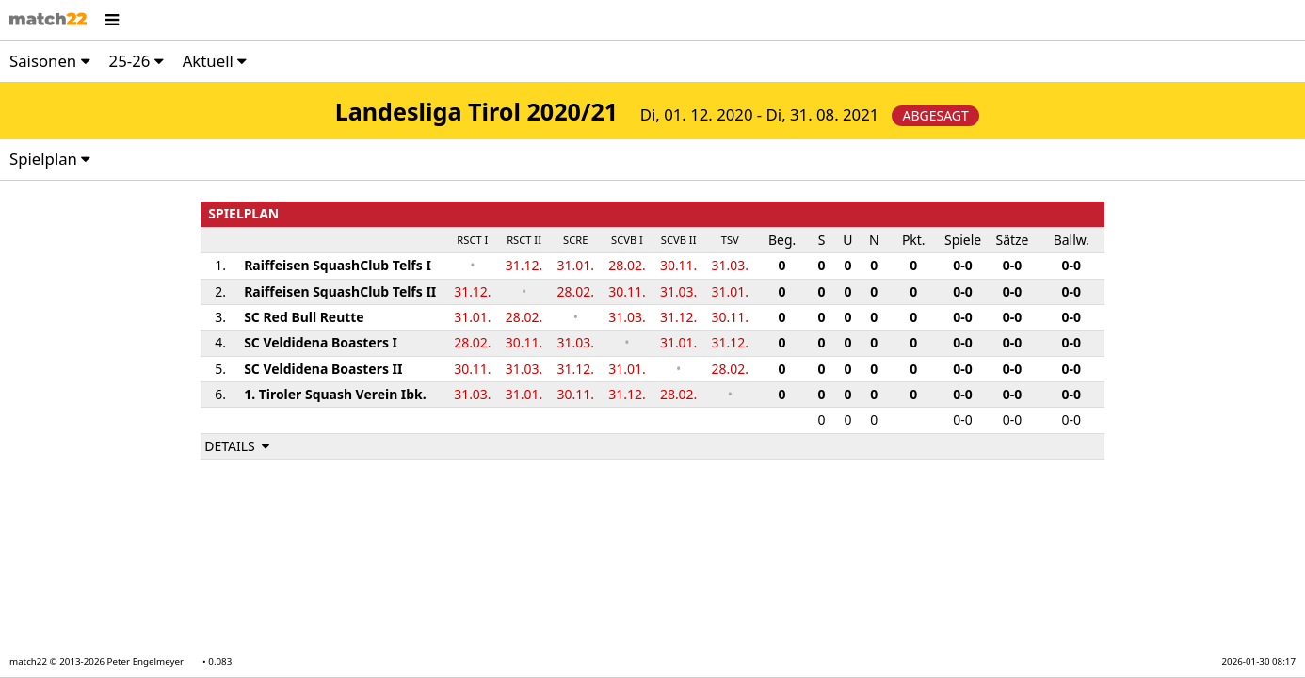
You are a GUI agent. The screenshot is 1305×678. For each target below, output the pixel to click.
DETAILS (238, 446)
